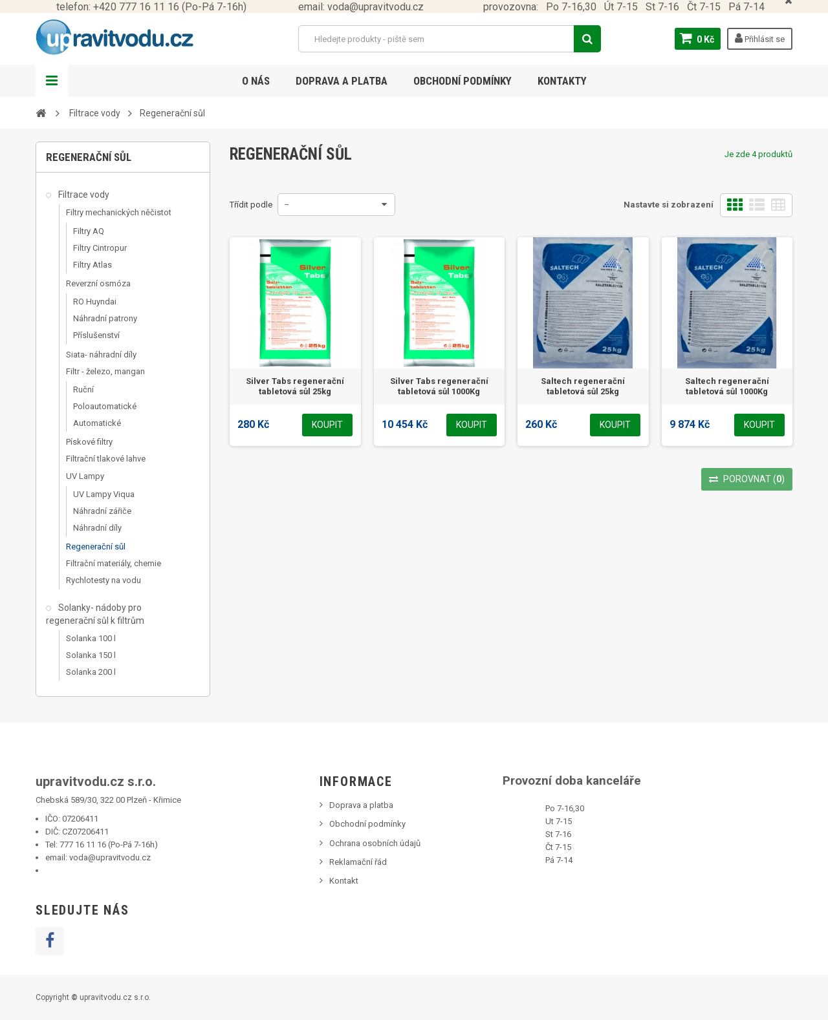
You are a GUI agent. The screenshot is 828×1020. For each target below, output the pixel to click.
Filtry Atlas (92, 265)
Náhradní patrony (105, 318)
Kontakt (343, 881)
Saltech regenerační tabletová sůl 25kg (583, 386)
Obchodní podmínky (462, 80)
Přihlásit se (760, 38)
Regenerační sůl (95, 546)
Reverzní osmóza (98, 283)
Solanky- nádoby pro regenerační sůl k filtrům (95, 614)
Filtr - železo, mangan (105, 371)
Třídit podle (251, 204)
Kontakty (562, 80)
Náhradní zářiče (102, 511)
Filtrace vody (82, 194)
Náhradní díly (97, 528)
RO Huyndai (94, 301)
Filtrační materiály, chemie (113, 563)
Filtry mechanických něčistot (118, 212)
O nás (256, 80)
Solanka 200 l (91, 672)
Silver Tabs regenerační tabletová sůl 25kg (295, 386)
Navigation (52, 81)
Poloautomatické (104, 406)
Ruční (83, 389)
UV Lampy (85, 476)
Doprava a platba (341, 80)
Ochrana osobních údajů (374, 843)
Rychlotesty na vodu (103, 580)
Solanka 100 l (91, 638)
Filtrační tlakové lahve (106, 458)
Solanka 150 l (91, 655)
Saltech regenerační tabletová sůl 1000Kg (727, 386)
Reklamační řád (358, 862)
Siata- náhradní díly (101, 354)
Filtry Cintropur (100, 248)
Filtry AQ (88, 231)
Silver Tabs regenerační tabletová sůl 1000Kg (439, 386)
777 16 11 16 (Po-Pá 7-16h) (109, 844)
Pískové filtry (89, 442)
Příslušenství (96, 335)
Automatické (97, 423)
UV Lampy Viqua (104, 494)
